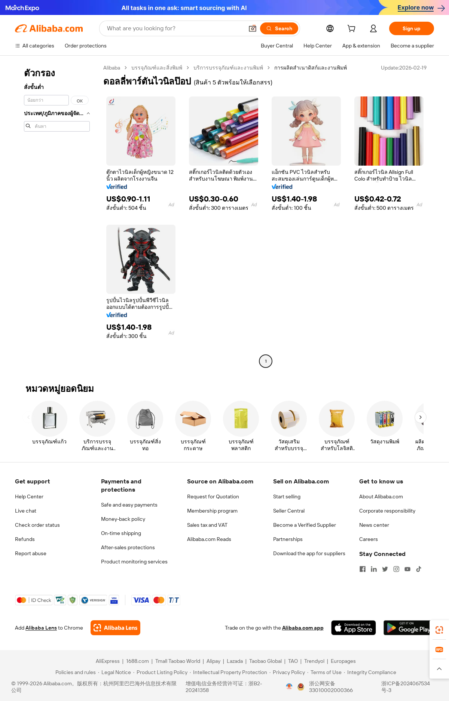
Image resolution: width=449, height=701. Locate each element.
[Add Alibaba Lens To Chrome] (115, 627)
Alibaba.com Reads (209, 539)
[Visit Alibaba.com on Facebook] (362, 569)
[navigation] (56, 215)
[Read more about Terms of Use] (324, 672)
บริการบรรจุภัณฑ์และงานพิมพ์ (228, 68)
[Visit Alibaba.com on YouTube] (407, 569)
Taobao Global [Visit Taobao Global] (265, 661)
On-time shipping (121, 533)
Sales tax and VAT (207, 525)
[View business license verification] (289, 687)
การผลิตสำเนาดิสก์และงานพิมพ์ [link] (310, 68)
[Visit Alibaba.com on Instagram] (396, 569)
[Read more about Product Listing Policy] (160, 672)
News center (374, 525)
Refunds (25, 539)
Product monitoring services (134, 562)
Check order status (37, 525)
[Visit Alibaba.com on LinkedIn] (373, 569)
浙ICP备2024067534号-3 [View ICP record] (405, 686)
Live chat (25, 511)
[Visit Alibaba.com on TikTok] (418, 569)
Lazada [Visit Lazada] (235, 661)
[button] (252, 28)
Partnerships (288, 539)
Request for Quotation (213, 496)
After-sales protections (128, 547)
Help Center (29, 496)
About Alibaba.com (381, 496)
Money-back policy (123, 519)
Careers (368, 539)
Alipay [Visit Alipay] (213, 661)
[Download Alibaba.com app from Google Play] (409, 627)
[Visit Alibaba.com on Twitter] (385, 569)
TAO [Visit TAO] (293, 661)
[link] (439, 630)
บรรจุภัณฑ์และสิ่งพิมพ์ (156, 68)
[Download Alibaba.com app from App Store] (353, 627)
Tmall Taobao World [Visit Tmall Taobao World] (177, 661)
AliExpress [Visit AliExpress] (108, 661)
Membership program (212, 511)
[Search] (279, 28)
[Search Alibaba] (174, 28)
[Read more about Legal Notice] (114, 672)
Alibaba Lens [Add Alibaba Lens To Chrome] (41, 628)
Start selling (286, 496)
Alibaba (111, 68)
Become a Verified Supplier (304, 525)
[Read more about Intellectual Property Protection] (228, 672)
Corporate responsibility (387, 511)
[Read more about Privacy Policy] (287, 672)
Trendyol (314, 661)
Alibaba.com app (303, 628)
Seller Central (289, 511)
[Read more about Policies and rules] (74, 672)
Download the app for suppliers (309, 553)
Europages (343, 661)
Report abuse (30, 553)
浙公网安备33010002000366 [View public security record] (331, 686)
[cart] (352, 30)
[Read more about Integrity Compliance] (370, 672)
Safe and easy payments (129, 505)
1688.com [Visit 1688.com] (137, 661)
